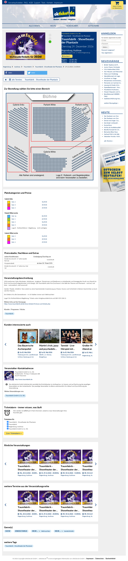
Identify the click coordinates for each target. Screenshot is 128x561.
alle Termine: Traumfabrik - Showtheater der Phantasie (31, 79)
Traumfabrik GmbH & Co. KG (71, 33)
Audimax (17, 67)
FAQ (26, 2)
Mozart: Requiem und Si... (112, 92)
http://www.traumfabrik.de (23, 379)
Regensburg (7, 67)
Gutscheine (93, 26)
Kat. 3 (14, 205)
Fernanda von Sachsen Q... (113, 83)
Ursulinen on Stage (110, 78)
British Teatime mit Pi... (111, 65)
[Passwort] (111, 43)
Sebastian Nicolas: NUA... (112, 136)
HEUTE (53, 26)
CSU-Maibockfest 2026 (112, 69)
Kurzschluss (108, 125)
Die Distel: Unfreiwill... (111, 123)
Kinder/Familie (21, 531)
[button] (14, 73)
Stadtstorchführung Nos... (112, 99)
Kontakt (50, 2)
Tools (43, 2)
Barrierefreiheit (110, 559)
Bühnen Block (18, 137)
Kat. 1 (14, 219)
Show (7, 531)
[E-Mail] (111, 40)
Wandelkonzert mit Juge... (112, 76)
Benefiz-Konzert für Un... (112, 130)
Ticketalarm (72, 26)
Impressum (58, 2)
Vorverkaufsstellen (15, 2)
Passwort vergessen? (108, 50)
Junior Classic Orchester (112, 67)
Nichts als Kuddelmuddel (112, 127)
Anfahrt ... (67, 56)
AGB (31, 2)
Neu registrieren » (107, 53)
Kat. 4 (14, 208)
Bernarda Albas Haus (111, 132)
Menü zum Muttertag (111, 74)
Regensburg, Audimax (16, 427)
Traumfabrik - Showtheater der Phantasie (48, 67)
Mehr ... (35, 531)
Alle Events (34, 26)
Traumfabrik (28, 67)
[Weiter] (96, 344)
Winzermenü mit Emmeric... (113, 81)
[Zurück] (5, 344)
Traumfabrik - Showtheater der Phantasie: (76, 36)
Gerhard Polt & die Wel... (112, 134)
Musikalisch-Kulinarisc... (112, 90)
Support (37, 2)
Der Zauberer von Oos (111, 116)
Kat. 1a (14, 216)
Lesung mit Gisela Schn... (112, 85)
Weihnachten (45, 531)
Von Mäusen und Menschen (113, 72)
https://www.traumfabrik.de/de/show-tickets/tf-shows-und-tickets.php (27, 304)
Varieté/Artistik (69, 531)
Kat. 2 (14, 202)
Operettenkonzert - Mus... (112, 87)
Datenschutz (99, 559)
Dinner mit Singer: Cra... (112, 120)
